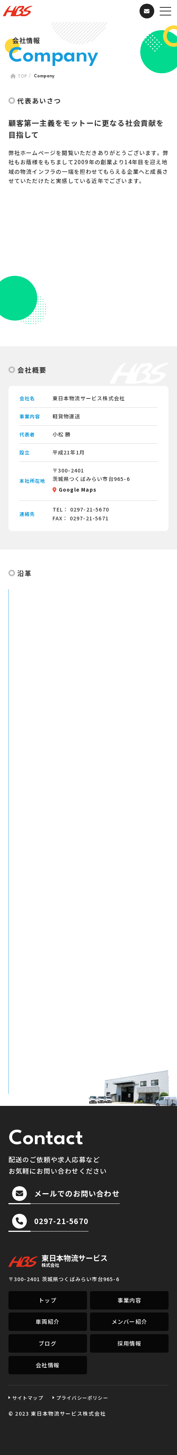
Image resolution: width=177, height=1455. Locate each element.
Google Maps (78, 489)
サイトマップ (27, 1397)
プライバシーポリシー (82, 1397)
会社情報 (47, 1365)
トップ (48, 1300)
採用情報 (129, 1343)
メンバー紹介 (129, 1321)
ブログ (48, 1343)
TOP (22, 76)
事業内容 (129, 1300)
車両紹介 (47, 1321)
